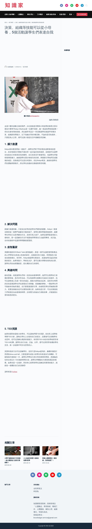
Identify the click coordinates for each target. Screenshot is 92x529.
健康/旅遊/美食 (52, 14)
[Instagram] (66, 5)
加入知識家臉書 (82, 14)
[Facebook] (61, 5)
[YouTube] (77, 5)
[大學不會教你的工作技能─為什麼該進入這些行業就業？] (13, 450)
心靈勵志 (22, 14)
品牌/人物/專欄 (11, 14)
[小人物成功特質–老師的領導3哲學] (31, 450)
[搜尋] (86, 5)
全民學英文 (38, 488)
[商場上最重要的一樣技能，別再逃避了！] (50, 450)
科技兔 (36, 491)
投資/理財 (63, 14)
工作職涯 (41, 14)
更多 (71, 14)
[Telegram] (82, 5)
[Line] (71, 5)
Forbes (14, 372)
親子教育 (25, 67)
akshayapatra (34, 116)
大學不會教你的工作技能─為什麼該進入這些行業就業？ (12, 460)
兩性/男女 (31, 14)
